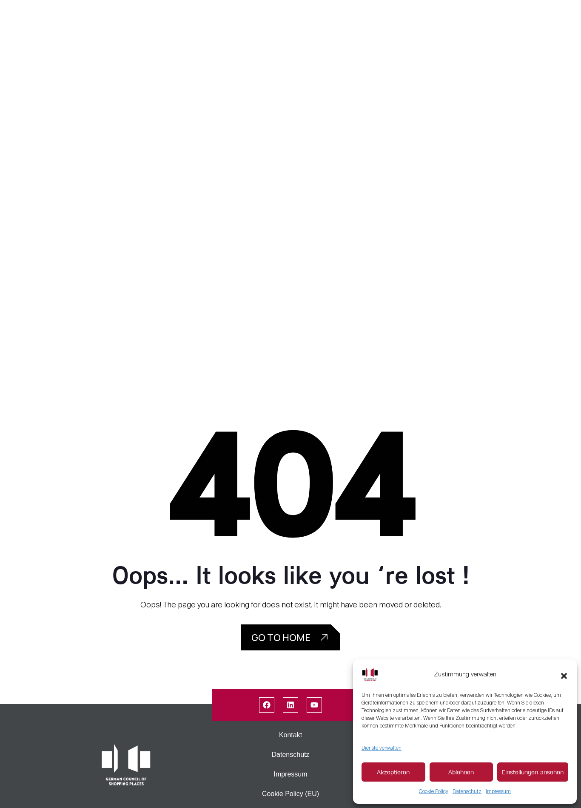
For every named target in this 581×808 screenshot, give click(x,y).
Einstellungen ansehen (533, 772)
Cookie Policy (433, 791)
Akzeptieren (393, 772)
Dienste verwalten (382, 748)
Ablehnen (461, 772)
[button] (564, 674)
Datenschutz (467, 791)
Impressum (498, 791)
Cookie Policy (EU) (290, 793)
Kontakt (290, 735)
